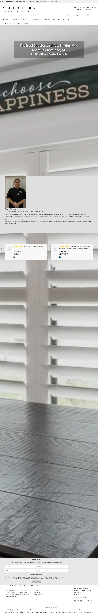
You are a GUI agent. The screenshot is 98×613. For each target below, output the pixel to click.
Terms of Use (42, 607)
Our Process (23, 592)
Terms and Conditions (18, 578)
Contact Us (37, 592)
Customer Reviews (25, 594)
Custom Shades (19, 585)
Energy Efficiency (11, 590)
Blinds (24, 19)
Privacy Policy (27, 578)
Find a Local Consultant (26, 588)
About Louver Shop (25, 590)
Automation (9, 588)
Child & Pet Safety (11, 596)
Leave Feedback (38, 594)
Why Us (56, 19)
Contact (65, 19)
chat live (29, 562)
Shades (15, 19)
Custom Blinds (28, 585)
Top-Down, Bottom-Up (12, 594)
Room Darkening (10, 592)
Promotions (37, 588)
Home (6, 23)
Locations (12, 23)
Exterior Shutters (37, 585)
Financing (47, 19)
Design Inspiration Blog (71, 15)
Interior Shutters (10, 585)
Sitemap (56, 607)
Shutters (5, 19)
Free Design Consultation (47, 1)
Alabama (19, 23)
